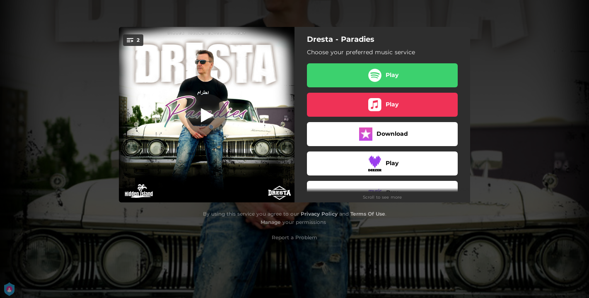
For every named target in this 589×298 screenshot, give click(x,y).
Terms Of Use (367, 214)
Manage (271, 222)
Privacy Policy (319, 214)
